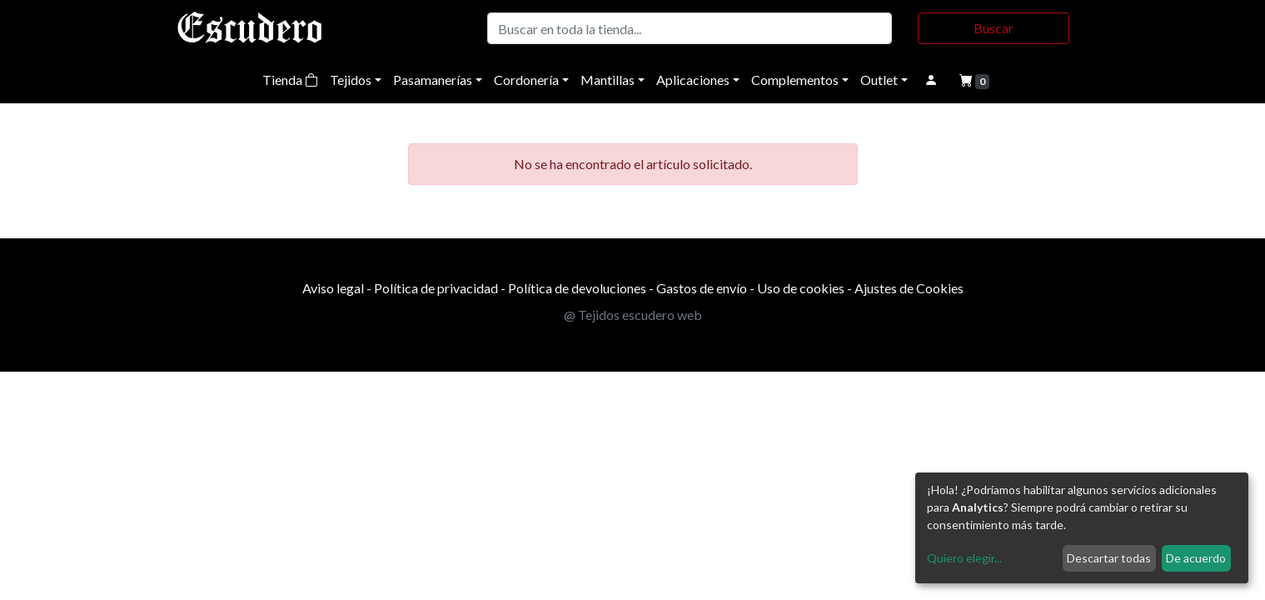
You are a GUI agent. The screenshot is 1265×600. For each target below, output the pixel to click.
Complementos (795, 80)
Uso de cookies (800, 288)
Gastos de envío (701, 288)
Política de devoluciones (577, 288)
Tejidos (350, 80)
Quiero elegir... (964, 558)
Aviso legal (333, 288)
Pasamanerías (432, 80)
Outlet (879, 80)
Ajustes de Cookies (909, 288)
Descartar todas (1109, 558)
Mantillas (607, 80)
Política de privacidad (436, 288)
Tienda (290, 80)
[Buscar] (690, 28)
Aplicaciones (693, 80)
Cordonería (526, 80)
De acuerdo (1196, 558)
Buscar (993, 28)
